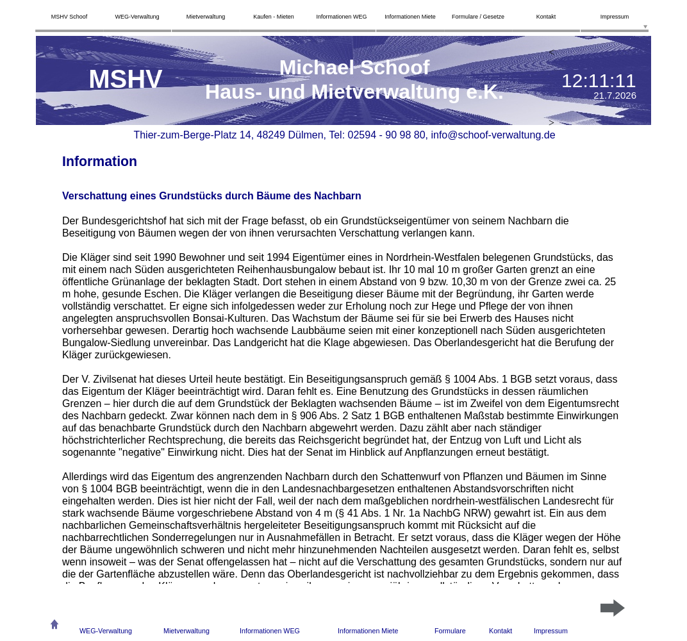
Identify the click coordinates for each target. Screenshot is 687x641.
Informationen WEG (270, 631)
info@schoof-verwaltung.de (493, 134)
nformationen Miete (369, 631)
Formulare (450, 631)
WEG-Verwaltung (105, 631)
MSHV (125, 79)
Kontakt (500, 631)
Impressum (551, 631)
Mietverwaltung (186, 631)
